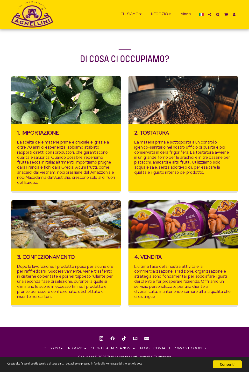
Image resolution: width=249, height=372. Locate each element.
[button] (132, 14)
